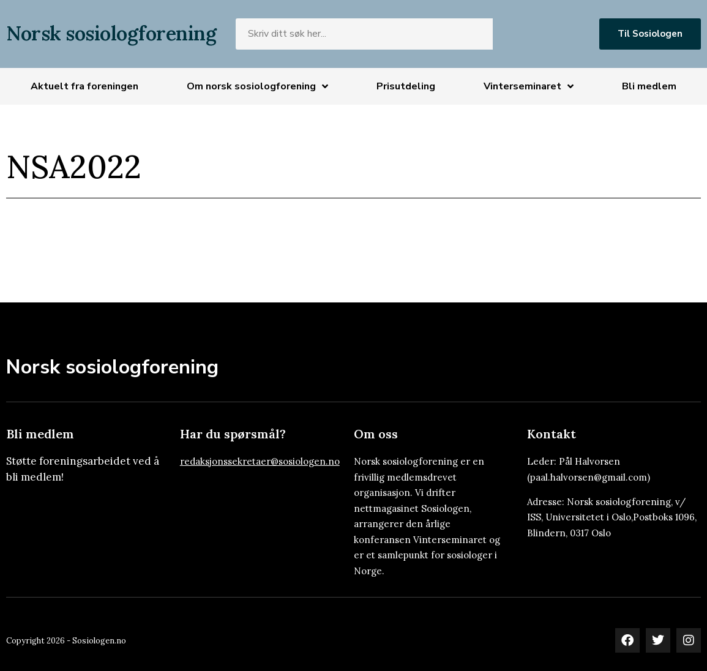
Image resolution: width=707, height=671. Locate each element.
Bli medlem (649, 86)
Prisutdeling (405, 86)
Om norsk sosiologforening (257, 86)
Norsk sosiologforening (111, 33)
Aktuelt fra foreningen (84, 86)
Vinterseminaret (529, 86)
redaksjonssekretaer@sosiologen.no (260, 461)
